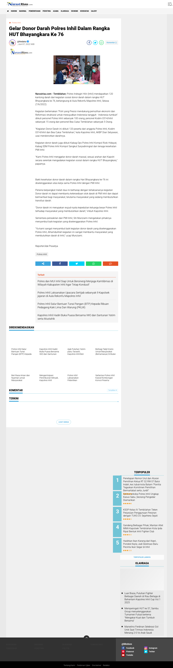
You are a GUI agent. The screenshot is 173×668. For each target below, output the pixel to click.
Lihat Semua (64, 422)
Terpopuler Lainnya (142, 552)
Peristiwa (57, 11)
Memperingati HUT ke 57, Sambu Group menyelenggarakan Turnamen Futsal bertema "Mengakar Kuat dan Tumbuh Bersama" (141, 608)
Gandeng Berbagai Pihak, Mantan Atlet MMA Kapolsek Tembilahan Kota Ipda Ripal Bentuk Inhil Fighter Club (145, 527)
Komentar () (112, 42)
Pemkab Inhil (97, 639)
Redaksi (107, 660)
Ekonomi (92, 11)
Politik (65, 642)
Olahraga (80, 11)
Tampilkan (112, 390)
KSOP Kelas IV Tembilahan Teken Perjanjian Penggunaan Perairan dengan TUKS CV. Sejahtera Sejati (145, 512)
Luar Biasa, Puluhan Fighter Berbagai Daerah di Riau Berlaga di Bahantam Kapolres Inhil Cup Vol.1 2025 (142, 592)
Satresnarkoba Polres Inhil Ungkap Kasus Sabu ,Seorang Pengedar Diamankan (145, 496)
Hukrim (16, 11)
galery (116, 11)
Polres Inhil (17, 22)
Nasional (27, 11)
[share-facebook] (89, 42)
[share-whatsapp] (101, 42)
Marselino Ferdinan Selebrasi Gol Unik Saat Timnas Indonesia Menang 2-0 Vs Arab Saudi (141, 624)
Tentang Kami (68, 660)
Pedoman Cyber (83, 660)
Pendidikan (11, 642)
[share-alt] (43, 263)
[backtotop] (86, 632)
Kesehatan (105, 11)
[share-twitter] (95, 42)
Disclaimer (97, 660)
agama (69, 11)
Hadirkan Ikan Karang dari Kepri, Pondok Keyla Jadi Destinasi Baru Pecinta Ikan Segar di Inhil (144, 542)
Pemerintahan (42, 11)
